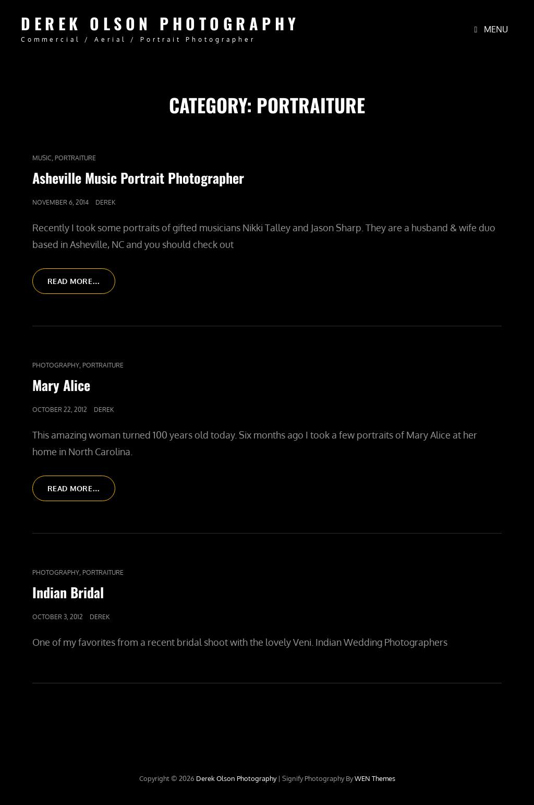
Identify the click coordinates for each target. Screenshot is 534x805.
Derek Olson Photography (160, 23)
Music (42, 158)
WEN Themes (375, 778)
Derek (105, 202)
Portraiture (75, 158)
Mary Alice (61, 385)
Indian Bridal (68, 592)
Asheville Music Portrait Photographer (138, 178)
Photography (55, 365)
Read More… (81, 284)
